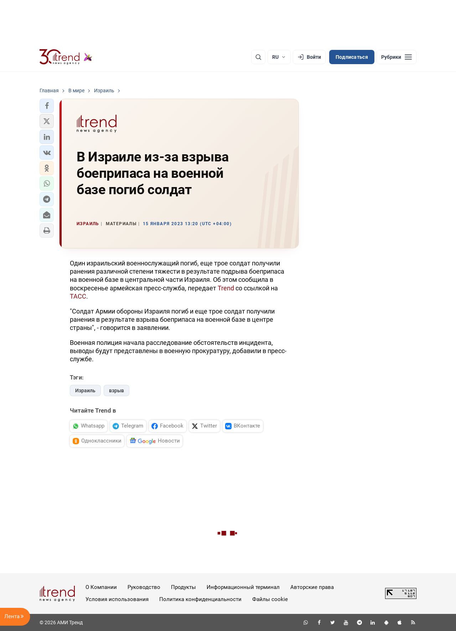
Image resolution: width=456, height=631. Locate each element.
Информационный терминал (243, 587)
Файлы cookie (270, 599)
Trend (226, 288)
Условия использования (117, 599)
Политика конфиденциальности (200, 599)
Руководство (144, 587)
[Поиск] (258, 57)
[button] (46, 106)
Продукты (183, 587)
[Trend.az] (66, 57)
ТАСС (78, 296)
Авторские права (312, 587)
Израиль (85, 390)
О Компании (101, 587)
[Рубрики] (396, 57)
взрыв (116, 390)
